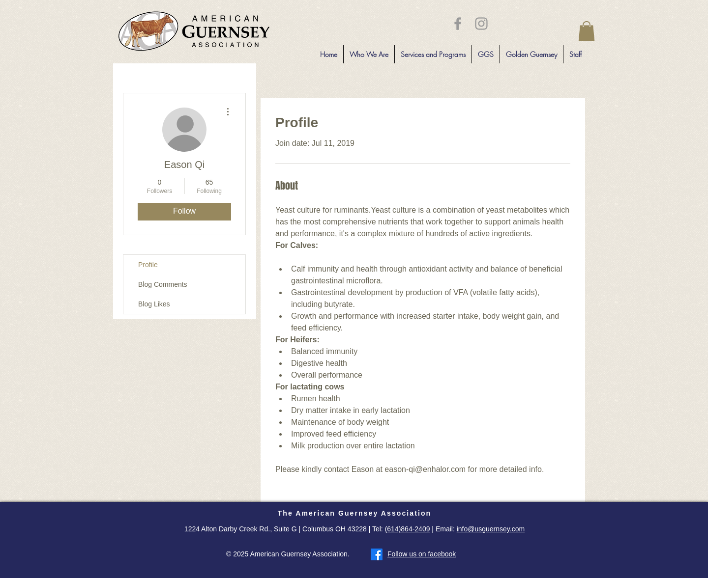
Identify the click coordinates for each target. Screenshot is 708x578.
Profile (148, 265)
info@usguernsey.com (491, 529)
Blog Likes (154, 304)
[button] (586, 31)
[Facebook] (377, 554)
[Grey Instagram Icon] (481, 23)
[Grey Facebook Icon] (457, 23)
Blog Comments (162, 284)
